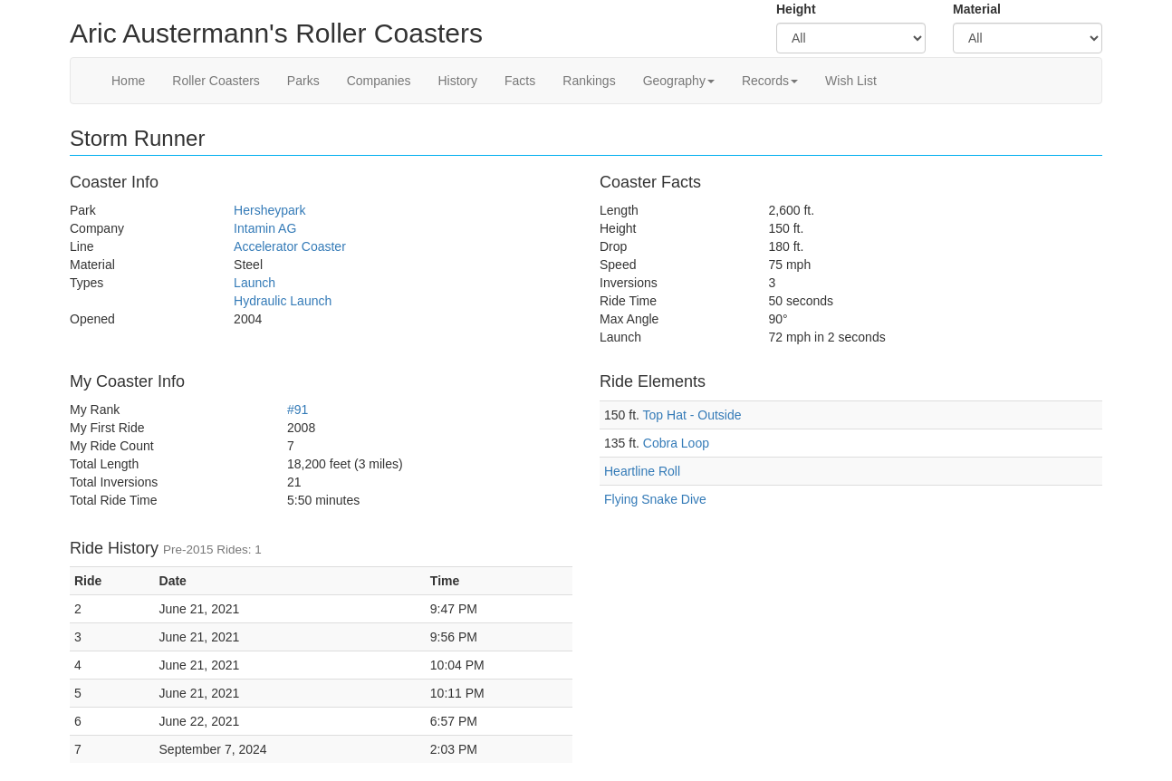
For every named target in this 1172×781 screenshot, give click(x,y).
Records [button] (770, 80)
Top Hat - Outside (692, 415)
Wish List (851, 80)
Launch (254, 282)
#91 (297, 409)
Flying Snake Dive (655, 499)
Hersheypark (269, 210)
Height (796, 9)
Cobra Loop (676, 443)
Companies (379, 80)
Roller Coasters (215, 80)
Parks (303, 80)
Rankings (588, 80)
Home (128, 80)
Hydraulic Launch (282, 301)
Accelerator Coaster (290, 246)
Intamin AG (265, 228)
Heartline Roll (642, 471)
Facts (519, 80)
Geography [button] (679, 80)
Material (977, 9)
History (457, 80)
